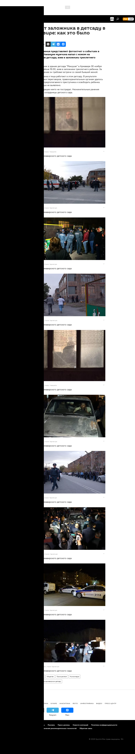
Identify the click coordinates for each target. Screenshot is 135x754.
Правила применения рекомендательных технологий (54, 728)
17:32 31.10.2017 (36, 38)
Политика (43, 703)
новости (7, 703)
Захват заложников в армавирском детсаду (46, 681)
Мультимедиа (74, 676)
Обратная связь (86, 728)
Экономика (30, 703)
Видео (99, 703)
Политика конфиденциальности (104, 725)
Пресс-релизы (64, 725)
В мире (54, 703)
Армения (41, 676)
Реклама (51, 725)
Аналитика (64, 703)
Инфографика (87, 703)
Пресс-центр (110, 703)
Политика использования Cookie (16, 728)
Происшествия (62, 676)
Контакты (41, 725)
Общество (50, 676)
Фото (32, 676)
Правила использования (24, 725)
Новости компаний (80, 725)
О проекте (7, 725)
